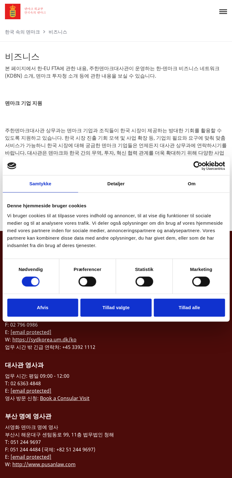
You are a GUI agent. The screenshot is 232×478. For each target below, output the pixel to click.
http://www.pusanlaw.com (44, 464)
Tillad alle (189, 307)
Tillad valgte (116, 307)
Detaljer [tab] (116, 183)
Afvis (42, 307)
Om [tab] (191, 183)
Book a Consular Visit (65, 398)
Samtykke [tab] (40, 183)
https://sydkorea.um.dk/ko (44, 339)
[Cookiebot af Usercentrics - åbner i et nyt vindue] (198, 165)
